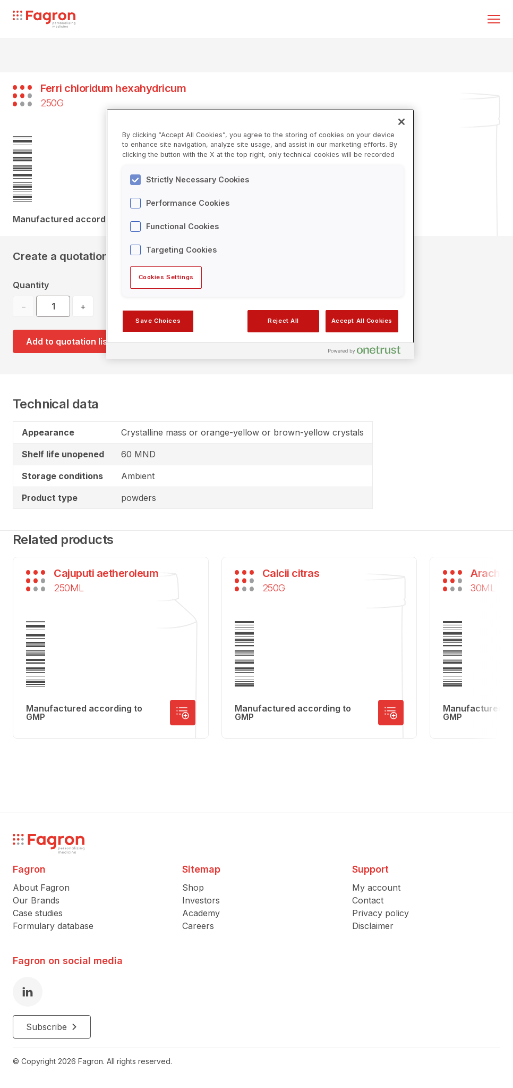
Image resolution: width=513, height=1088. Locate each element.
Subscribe (52, 1027)
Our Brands (36, 900)
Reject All (283, 320)
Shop (193, 887)
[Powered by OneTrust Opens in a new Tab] (368, 352)
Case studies (38, 913)
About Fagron (41, 887)
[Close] (401, 121)
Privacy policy (380, 913)
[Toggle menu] (494, 19)
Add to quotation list (68, 341)
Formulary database (53, 925)
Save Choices (158, 320)
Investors (201, 900)
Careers (198, 925)
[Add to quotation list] (182, 712)
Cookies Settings (166, 277)
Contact (367, 900)
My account (376, 887)
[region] (260, 234)
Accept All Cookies (361, 320)
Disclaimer (373, 925)
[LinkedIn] (27, 992)
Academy (201, 913)
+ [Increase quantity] (83, 306)
